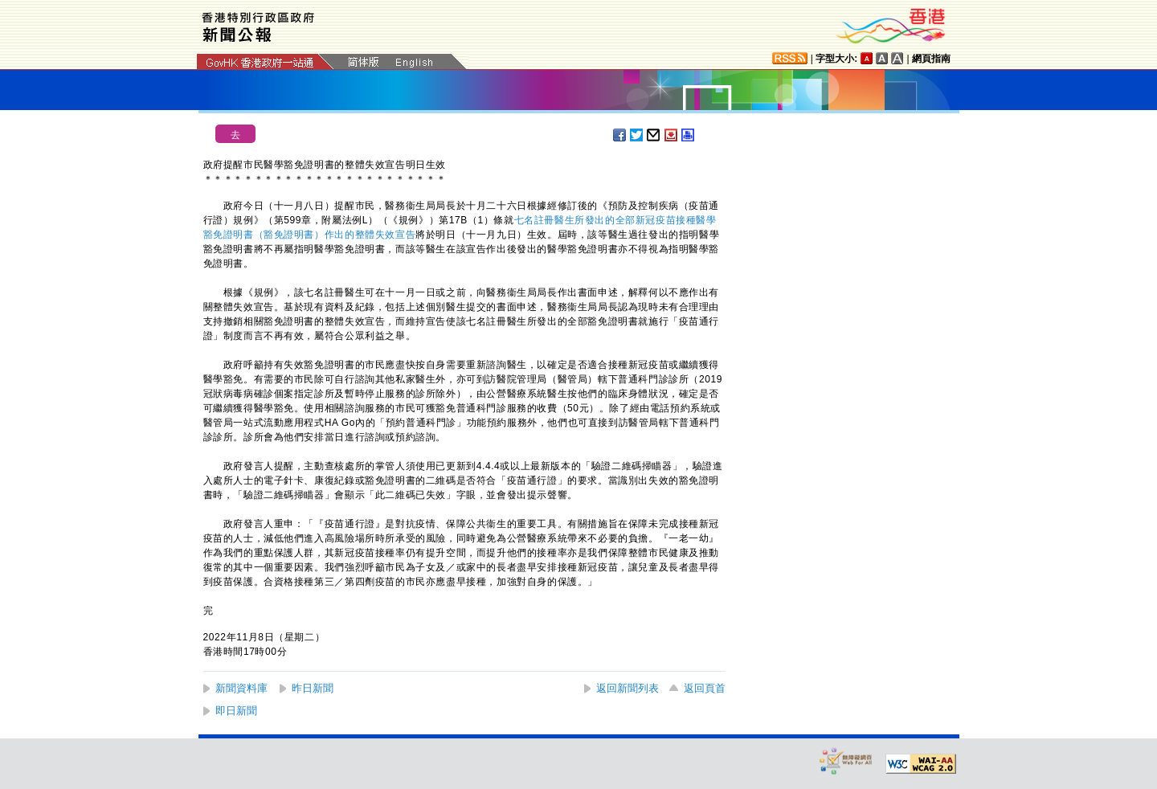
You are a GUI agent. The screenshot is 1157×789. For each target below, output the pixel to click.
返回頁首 (705, 688)
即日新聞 (236, 711)
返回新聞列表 (627, 688)
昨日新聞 (312, 688)
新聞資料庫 (241, 688)
